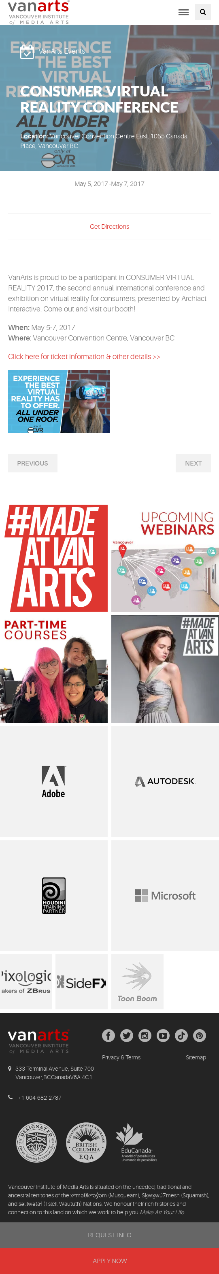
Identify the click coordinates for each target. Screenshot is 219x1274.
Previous (32, 463)
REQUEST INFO (110, 1235)
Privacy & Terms (121, 1057)
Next (193, 463)
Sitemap (196, 1057)
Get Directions (109, 226)
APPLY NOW (110, 1261)
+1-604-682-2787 (40, 1097)
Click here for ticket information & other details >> (84, 357)
